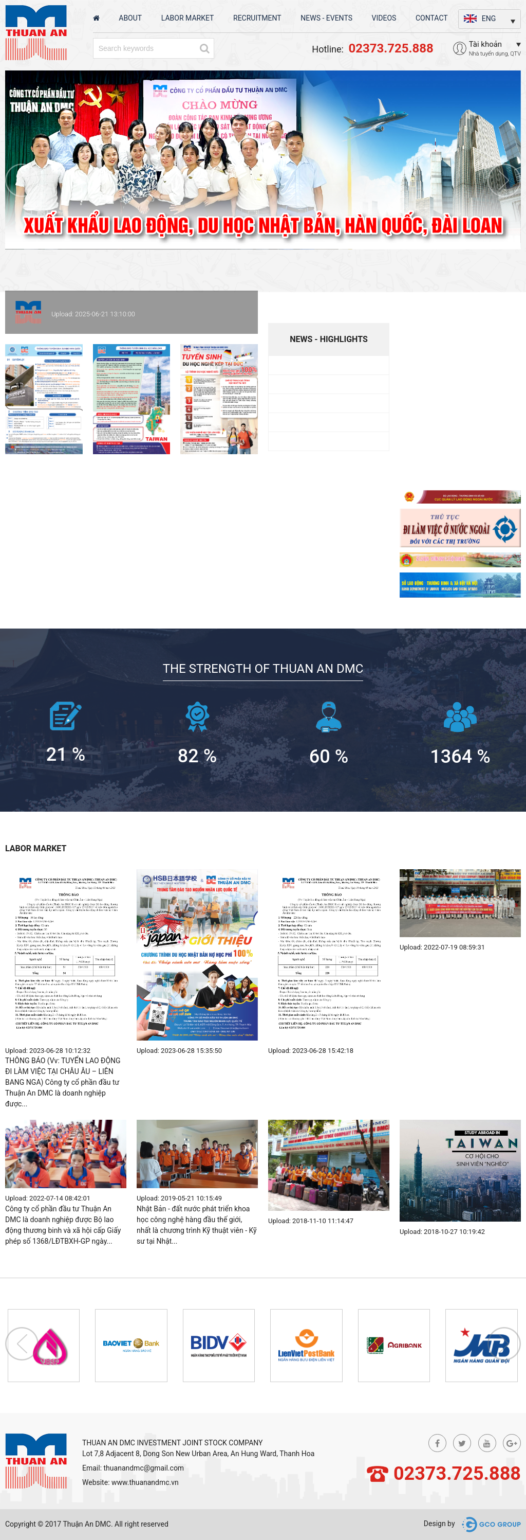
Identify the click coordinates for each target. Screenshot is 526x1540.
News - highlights (329, 339)
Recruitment (257, 18)
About (130, 18)
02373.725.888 (457, 1473)
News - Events (326, 18)
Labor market (187, 18)
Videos (384, 18)
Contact (432, 18)
